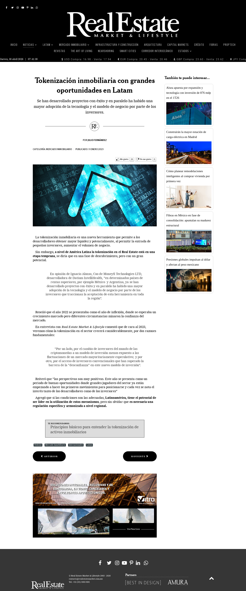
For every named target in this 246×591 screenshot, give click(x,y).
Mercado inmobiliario (59, 142)
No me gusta (145, 152)
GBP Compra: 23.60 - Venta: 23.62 (199, 52)
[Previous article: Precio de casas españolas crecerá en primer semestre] (49, 449)
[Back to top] (211, 571)
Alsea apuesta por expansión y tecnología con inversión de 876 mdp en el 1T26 (188, 85)
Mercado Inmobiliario (55, 438)
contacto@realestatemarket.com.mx (86, 572)
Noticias (38, 438)
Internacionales (76, 438)
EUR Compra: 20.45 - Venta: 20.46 (142, 52)
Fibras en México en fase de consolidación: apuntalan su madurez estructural (188, 213)
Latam (89, 438)
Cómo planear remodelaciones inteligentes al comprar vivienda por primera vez (188, 169)
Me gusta (124, 152)
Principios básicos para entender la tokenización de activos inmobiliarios (94, 423)
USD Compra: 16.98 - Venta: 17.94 (86, 52)
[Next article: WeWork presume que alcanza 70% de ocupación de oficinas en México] (140, 449)
